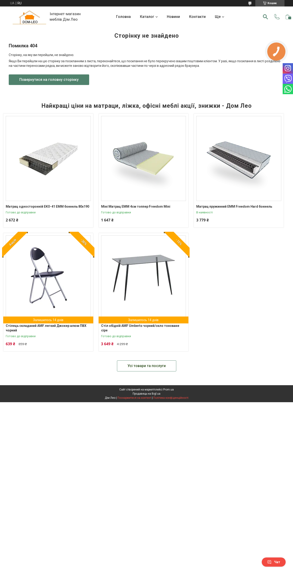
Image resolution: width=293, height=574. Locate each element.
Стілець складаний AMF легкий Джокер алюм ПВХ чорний (46, 328)
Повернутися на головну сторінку (49, 79)
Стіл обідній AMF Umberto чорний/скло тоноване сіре (140, 328)
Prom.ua (168, 389)
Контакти (197, 16)
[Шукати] (265, 16)
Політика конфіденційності (170, 397)
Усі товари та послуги (147, 366)
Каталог (147, 16)
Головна (123, 16)
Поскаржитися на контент (134, 397)
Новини (173, 16)
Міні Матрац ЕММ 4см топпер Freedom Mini (135, 206)
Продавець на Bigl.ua (146, 393)
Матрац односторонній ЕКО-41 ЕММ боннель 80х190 (47, 206)
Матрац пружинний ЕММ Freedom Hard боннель (234, 206)
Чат (273, 562)
